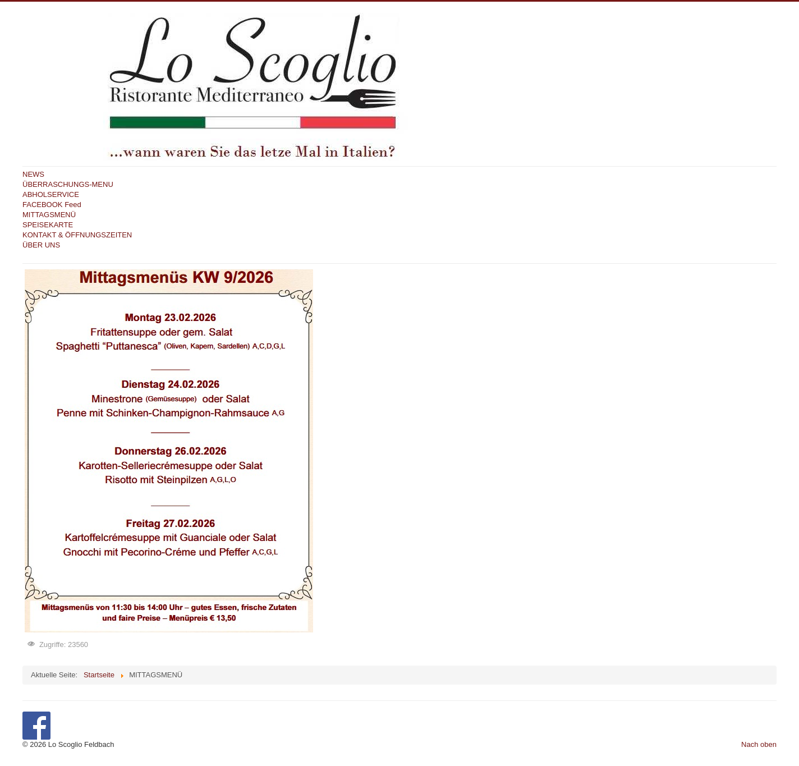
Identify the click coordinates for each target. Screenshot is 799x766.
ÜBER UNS (41, 245)
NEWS (33, 174)
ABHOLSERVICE (50, 194)
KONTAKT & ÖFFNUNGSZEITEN (77, 235)
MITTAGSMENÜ (49, 214)
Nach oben (759, 744)
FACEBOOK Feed (51, 204)
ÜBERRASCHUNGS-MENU (67, 184)
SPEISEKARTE (47, 225)
